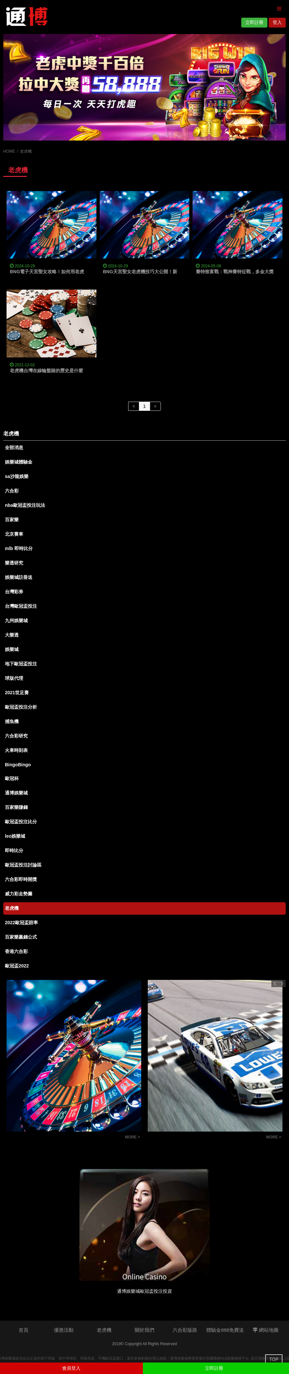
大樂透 (12, 635)
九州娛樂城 (16, 620)
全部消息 (14, 447)
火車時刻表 (16, 750)
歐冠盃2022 (17, 965)
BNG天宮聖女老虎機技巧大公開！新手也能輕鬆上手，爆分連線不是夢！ (176, 271)
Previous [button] (275, 983)
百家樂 (12, 519)
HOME (9, 151)
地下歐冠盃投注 (21, 663)
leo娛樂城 (15, 836)
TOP (274, 1359)
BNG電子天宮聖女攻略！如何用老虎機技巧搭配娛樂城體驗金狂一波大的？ (86, 271)
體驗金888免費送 (225, 1330)
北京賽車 (14, 534)
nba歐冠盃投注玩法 (25, 505)
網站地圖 (266, 1330)
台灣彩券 (14, 591)
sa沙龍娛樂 (16, 476)
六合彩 (12, 490)
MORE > (132, 1137)
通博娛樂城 (16, 792)
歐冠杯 (12, 778)
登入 (277, 22)
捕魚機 (12, 721)
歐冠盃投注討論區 (23, 865)
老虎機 (12, 908)
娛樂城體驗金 (18, 462)
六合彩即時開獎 (21, 879)
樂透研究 (14, 562)
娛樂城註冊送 (18, 577)
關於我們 (144, 1330)
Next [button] (282, 983)
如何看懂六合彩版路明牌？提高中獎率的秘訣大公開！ (64, 1138)
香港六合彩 (16, 951)
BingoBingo (18, 764)
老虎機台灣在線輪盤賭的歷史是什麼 (46, 370)
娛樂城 (12, 649)
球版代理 (14, 678)
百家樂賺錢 (16, 807)
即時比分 (14, 850)
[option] (144, 87)
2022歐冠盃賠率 (21, 922)
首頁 (23, 1330)
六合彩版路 (185, 1330)
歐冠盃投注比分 (21, 821)
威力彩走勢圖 (18, 893)
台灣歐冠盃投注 (21, 606)
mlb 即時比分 (19, 548)
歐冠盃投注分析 (21, 707)
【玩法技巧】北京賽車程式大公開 (187, 1138)
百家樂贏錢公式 (21, 937)
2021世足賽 (17, 692)
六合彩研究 (16, 735)
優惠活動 (64, 1330)
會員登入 (71, 1368)
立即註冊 (254, 22)
